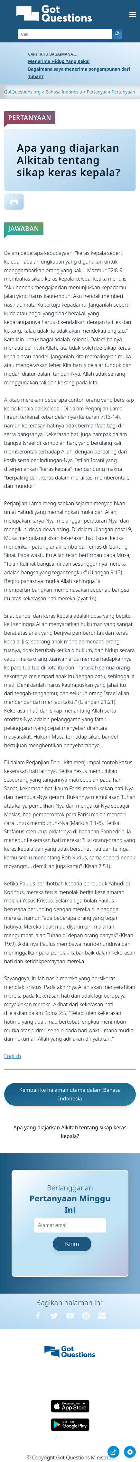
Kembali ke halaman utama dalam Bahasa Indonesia (70, 1094)
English (12, 1056)
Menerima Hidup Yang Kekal (59, 61)
